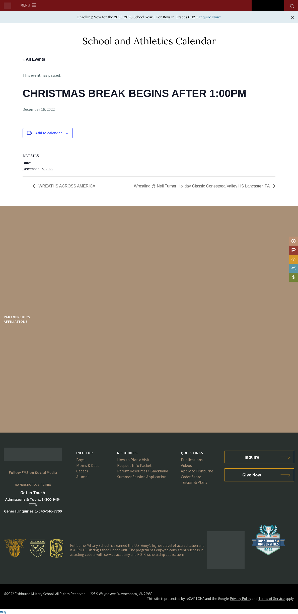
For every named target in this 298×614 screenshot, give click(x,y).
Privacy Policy (240, 598)
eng (3, 611)
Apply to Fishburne (197, 470)
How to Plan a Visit (133, 459)
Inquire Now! (210, 17)
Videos (186, 465)
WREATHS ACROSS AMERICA (66, 186)
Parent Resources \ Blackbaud (142, 470)
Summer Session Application (141, 476)
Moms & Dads (87, 465)
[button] (149, 611)
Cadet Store (191, 476)
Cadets (82, 470)
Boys (80, 459)
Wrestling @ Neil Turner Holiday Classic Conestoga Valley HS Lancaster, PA (202, 186)
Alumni (82, 476)
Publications (192, 459)
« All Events (34, 59)
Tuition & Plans (194, 482)
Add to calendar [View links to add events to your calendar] (48, 133)
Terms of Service (271, 598)
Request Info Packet (134, 465)
